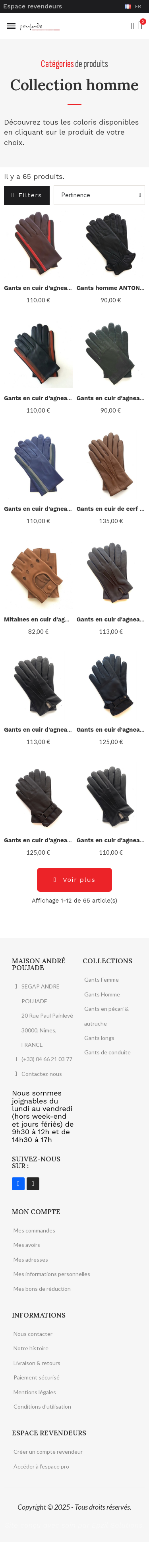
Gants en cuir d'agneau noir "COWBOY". (61, 729)
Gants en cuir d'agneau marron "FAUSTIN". (66, 840)
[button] (27, 195)
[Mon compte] (132, 26)
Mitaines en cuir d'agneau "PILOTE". (56, 619)
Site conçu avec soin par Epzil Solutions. (74, 1525)
